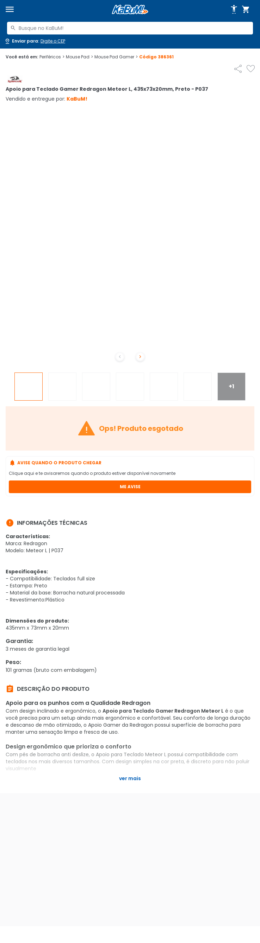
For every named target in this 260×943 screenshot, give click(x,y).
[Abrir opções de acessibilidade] (234, 9)
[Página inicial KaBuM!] (130, 10)
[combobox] (130, 28)
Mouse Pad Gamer (116, 57)
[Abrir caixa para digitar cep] (34, 41)
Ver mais (130, 778)
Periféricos (51, 57)
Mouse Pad (79, 57)
